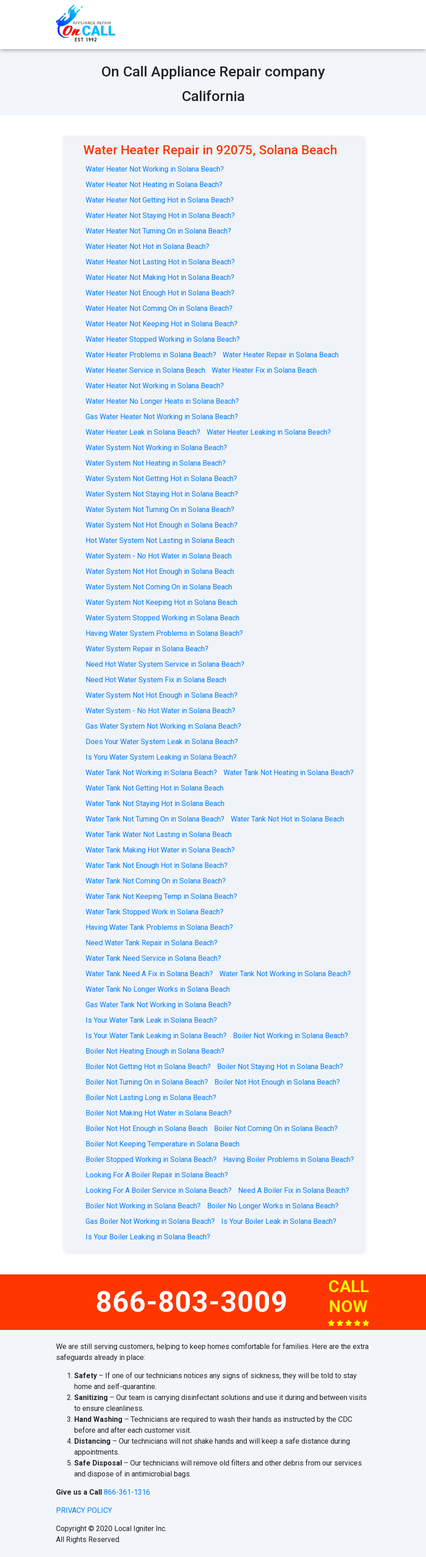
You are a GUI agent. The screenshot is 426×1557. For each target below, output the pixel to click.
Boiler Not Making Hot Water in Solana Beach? (159, 1113)
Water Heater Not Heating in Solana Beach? (154, 184)
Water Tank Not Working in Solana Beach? (151, 772)
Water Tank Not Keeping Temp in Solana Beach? (161, 896)
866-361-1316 (127, 1492)
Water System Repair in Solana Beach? (147, 648)
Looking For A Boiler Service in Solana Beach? (159, 1190)
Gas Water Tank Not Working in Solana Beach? (158, 1004)
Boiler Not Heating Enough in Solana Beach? (155, 1051)
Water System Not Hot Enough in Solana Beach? (162, 525)
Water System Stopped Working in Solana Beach (162, 618)
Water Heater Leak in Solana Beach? (143, 432)
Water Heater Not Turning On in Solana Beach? (158, 231)
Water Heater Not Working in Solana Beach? (155, 169)
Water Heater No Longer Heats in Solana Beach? (162, 401)
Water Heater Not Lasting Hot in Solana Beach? (160, 262)
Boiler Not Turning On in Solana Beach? (147, 1082)
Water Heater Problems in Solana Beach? (151, 354)
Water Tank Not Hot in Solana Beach (287, 819)
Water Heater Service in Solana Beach (145, 370)
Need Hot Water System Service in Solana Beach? (165, 664)
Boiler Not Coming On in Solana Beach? (276, 1128)
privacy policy (84, 1510)
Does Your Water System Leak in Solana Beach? (162, 741)
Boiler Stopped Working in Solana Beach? (151, 1159)
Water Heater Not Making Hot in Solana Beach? (160, 277)
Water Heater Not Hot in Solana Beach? (147, 246)
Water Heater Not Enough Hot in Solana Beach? (160, 293)
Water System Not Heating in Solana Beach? (156, 463)
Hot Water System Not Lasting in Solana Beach (160, 540)
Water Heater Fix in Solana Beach (264, 370)
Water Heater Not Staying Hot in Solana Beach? (160, 215)
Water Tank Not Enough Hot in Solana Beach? (157, 865)
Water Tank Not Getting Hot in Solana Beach (154, 788)
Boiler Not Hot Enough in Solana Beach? (277, 1082)
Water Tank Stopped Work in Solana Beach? (154, 912)
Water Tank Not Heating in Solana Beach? (288, 772)
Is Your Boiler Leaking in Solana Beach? (148, 1236)
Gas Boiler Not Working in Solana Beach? (150, 1221)
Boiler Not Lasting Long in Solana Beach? (151, 1097)
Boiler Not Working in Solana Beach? (290, 1035)
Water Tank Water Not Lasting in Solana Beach (159, 834)
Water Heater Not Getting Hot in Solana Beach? (160, 200)
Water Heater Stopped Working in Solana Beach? (163, 339)
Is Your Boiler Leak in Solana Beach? (278, 1221)
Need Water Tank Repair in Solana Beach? (152, 942)
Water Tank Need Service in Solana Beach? (153, 958)
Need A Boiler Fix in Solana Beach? (293, 1190)
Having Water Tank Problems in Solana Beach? (159, 927)
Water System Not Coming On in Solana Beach (159, 587)
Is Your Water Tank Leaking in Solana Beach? (156, 1035)
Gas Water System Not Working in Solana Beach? (163, 726)
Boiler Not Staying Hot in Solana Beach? (280, 1066)
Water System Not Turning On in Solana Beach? (160, 509)
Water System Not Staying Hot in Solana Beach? (162, 494)
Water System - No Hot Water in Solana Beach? (160, 710)
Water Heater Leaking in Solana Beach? (269, 432)
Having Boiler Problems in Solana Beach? (288, 1159)
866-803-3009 (192, 1302)
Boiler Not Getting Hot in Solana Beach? (148, 1066)
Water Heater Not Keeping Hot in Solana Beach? (162, 324)
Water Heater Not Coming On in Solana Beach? (159, 308)
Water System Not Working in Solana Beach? (156, 447)
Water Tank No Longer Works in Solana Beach (158, 989)
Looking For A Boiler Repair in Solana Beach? (157, 1175)
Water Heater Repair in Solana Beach (281, 354)
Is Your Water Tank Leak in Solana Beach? (151, 1020)
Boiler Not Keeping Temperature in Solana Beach (162, 1144)
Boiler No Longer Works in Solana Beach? (273, 1206)
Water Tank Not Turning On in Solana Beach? (155, 819)
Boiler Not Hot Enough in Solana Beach (147, 1128)
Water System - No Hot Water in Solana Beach (159, 556)
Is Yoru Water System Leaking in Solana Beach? (161, 757)
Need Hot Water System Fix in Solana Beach (156, 679)
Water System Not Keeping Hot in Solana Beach (161, 602)
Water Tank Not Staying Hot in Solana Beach (155, 803)
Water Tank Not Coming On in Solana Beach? (156, 881)
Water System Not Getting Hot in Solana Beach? (161, 478)
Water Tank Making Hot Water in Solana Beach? (160, 850)
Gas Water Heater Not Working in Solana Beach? (162, 416)
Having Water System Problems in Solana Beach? (164, 633)
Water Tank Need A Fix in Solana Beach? (149, 973)
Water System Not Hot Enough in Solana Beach (160, 571)
